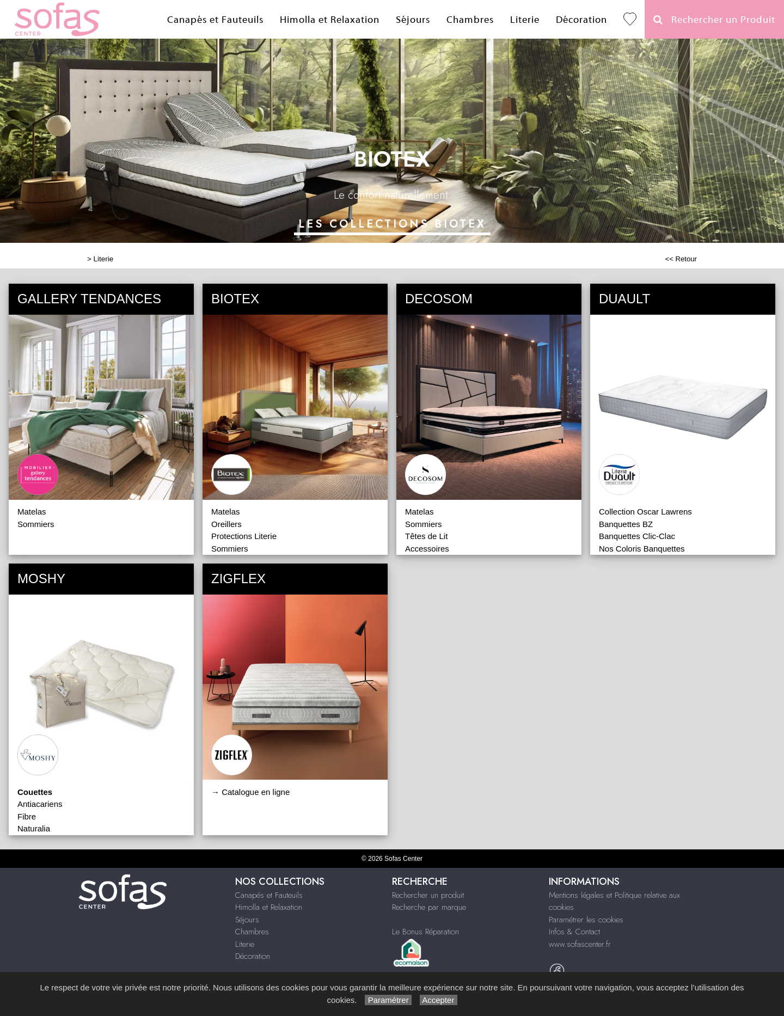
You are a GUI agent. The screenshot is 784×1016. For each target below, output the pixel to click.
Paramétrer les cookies (586, 920)
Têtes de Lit (426, 536)
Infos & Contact (574, 932)
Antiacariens (40, 804)
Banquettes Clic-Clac (637, 536)
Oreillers (226, 524)
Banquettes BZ (626, 524)
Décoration (581, 20)
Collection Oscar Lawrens (645, 511)
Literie (525, 20)
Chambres (470, 20)
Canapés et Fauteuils (215, 20)
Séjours (413, 20)
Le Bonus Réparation (425, 932)
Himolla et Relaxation (329, 20)
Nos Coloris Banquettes (642, 548)
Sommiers (35, 524)
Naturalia (33, 828)
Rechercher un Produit (714, 20)
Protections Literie (244, 536)
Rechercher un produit (428, 895)
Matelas (31, 511)
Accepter (438, 1000)
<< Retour (681, 259)
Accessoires (427, 548)
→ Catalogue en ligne (250, 792)
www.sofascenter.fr (580, 944)
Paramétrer (388, 1000)
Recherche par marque (429, 907)
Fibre (26, 816)
